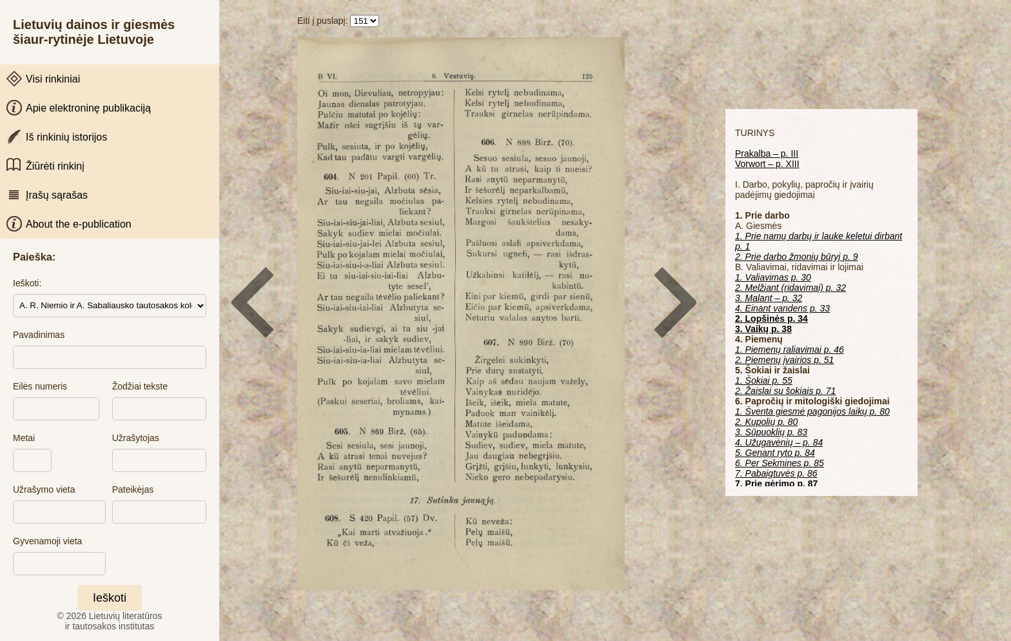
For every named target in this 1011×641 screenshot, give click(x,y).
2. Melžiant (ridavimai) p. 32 (790, 287)
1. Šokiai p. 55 (763, 380)
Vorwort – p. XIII (767, 164)
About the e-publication (79, 224)
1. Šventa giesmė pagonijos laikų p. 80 (812, 411)
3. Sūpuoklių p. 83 (771, 432)
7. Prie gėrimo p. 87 (776, 483)
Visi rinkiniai (53, 79)
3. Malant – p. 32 (768, 298)
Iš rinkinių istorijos (66, 137)
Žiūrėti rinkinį (55, 166)
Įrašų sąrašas (57, 195)
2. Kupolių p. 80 (766, 422)
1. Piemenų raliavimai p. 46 (789, 349)
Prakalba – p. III (766, 153)
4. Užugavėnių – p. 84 (779, 442)
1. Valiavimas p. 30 (773, 277)
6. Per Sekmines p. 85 (779, 463)
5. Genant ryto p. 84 (775, 453)
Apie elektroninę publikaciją (88, 108)
